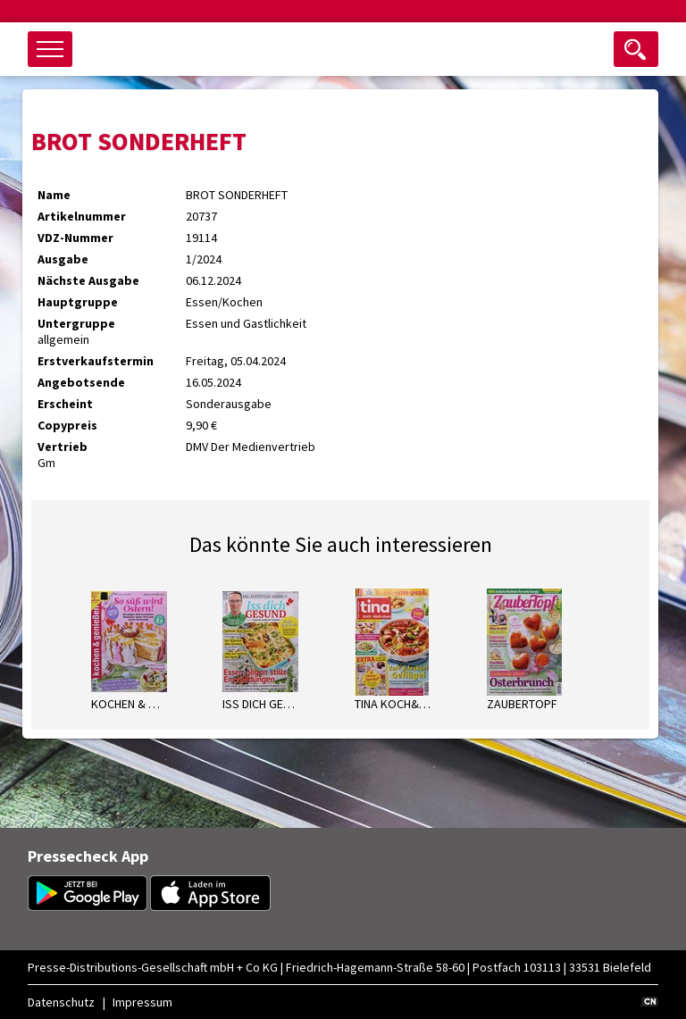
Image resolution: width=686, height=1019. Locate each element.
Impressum (142, 1002)
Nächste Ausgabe (88, 280)
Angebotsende (81, 382)
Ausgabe (63, 259)
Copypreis (67, 425)
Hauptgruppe (78, 302)
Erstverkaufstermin (96, 361)
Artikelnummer (82, 216)
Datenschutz (61, 1002)
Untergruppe (76, 323)
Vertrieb (63, 447)
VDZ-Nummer (75, 238)
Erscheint (65, 404)
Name (54, 195)
